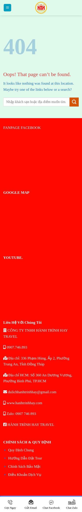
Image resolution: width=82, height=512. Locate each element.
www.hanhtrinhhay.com (22, 403)
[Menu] (7, 8)
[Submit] (74, 102)
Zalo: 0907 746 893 (19, 414)
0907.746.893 (15, 347)
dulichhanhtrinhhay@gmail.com (29, 392)
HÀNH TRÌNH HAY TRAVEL (28, 425)
